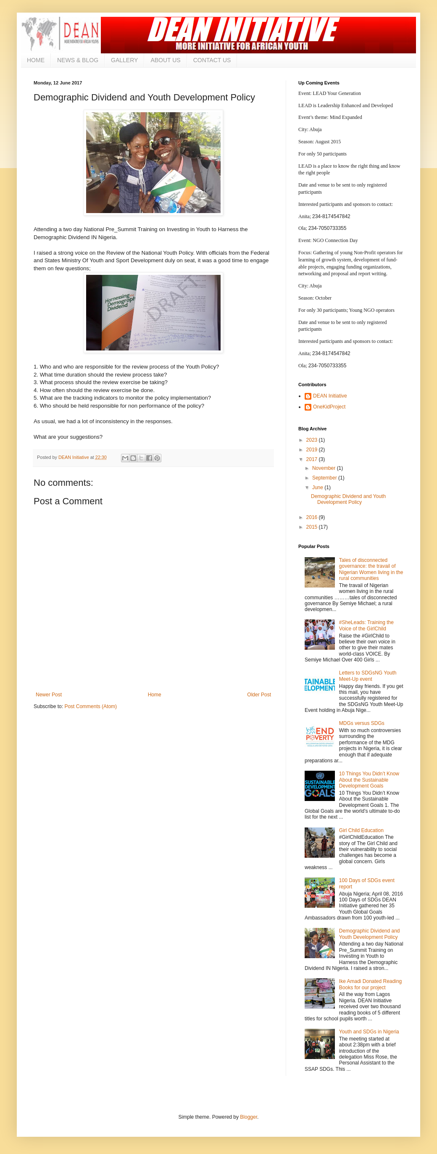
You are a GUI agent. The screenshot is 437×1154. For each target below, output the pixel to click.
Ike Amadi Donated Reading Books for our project (370, 984)
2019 (312, 450)
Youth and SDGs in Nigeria (369, 1032)
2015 (312, 527)
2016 (312, 517)
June (318, 487)
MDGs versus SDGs (361, 723)
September (325, 478)
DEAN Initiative (330, 396)
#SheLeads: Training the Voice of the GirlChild (366, 625)
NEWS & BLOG (77, 60)
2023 (312, 440)
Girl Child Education (361, 830)
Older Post (259, 695)
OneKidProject (329, 407)
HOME (36, 60)
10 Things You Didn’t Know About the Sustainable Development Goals (369, 780)
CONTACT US (212, 60)
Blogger (248, 1117)
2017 (312, 459)
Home (154, 695)
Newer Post (49, 695)
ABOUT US (165, 60)
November (324, 468)
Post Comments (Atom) (90, 706)
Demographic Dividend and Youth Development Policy (348, 499)
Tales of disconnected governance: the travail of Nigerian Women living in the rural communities (371, 569)
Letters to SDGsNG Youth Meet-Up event (368, 676)
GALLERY (124, 60)
